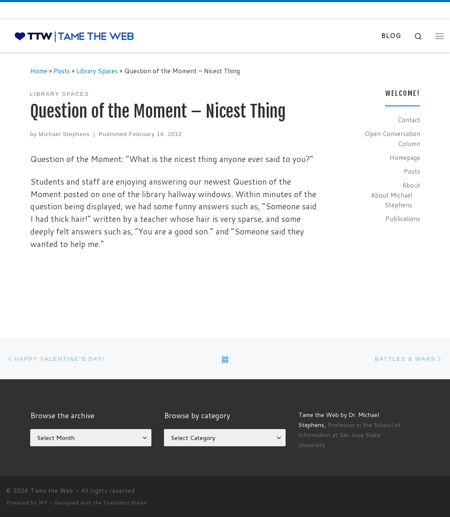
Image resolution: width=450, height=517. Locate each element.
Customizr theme (125, 502)
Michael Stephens (64, 134)
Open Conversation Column (392, 138)
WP (43, 502)
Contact (409, 119)
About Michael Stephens (391, 200)
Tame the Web (52, 490)
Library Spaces (97, 70)
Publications (402, 218)
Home (38, 70)
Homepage (405, 157)
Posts (62, 70)
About (411, 185)
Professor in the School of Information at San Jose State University (349, 434)
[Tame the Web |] (74, 36)
